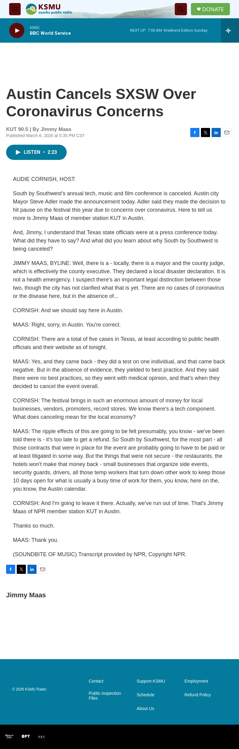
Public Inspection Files (105, 696)
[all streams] (230, 30)
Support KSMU (151, 681)
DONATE (213, 9)
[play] (17, 30)
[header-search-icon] (181, 9)
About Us (145, 708)
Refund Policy (198, 695)
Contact (96, 681)
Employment (196, 681)
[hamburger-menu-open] (15, 9)
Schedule (145, 695)
